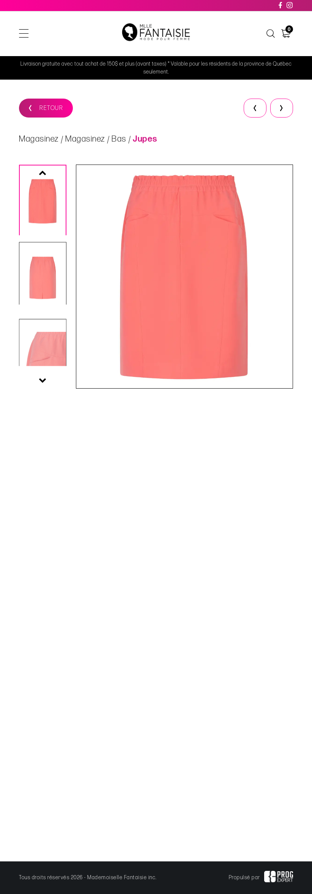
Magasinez (39, 140)
